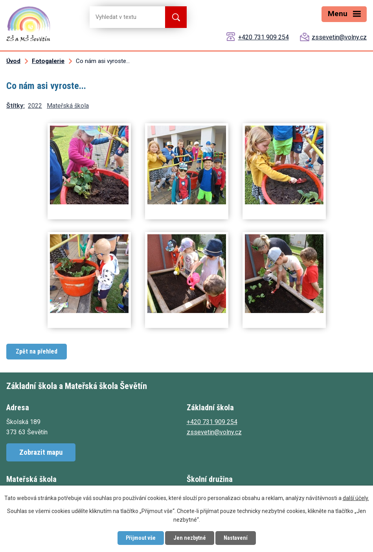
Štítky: (15, 105)
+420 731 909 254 (263, 37)
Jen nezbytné (189, 538)
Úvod (13, 61)
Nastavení (236, 538)
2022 (35, 105)
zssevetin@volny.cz (339, 37)
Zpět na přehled (36, 351)
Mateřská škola (68, 105)
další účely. (356, 498)
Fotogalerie (48, 61)
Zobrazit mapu (40, 452)
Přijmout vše (141, 538)
